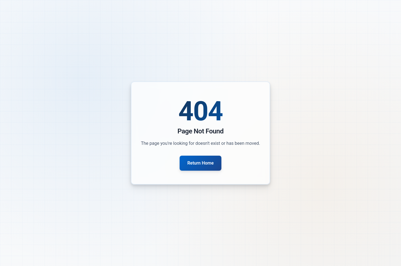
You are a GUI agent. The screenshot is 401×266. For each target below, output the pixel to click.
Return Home (200, 163)
